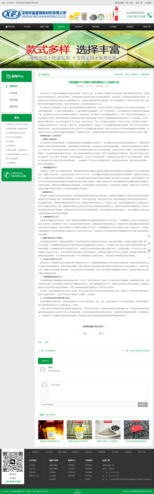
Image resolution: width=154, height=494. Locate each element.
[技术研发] (148, 491)
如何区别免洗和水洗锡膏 (139, 351)
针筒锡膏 (88, 465)
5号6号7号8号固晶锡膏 (14, 137)
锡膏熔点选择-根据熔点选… (51, 441)
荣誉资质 (32, 472)
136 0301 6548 (149, 236)
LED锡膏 (52, 476)
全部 (46, 342)
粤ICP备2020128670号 (41, 491)
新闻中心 (61, 27)
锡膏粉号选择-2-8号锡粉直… (108, 441)
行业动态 (13, 93)
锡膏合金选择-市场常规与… (79, 441)
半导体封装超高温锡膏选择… (136, 441)
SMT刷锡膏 (10, 141)
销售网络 (95, 27)
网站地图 (120, 3)
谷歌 (131, 3)
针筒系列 (78, 27)
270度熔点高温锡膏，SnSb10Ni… (17, 154)
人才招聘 (112, 27)
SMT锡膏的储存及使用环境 (15, 133)
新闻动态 (13, 86)
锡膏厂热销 (44, 27)
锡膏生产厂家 (34, 476)
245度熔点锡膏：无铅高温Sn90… (17, 150)
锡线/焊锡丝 (53, 465)
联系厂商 (139, 3)
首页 (127, 74)
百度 (126, 3)
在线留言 (129, 27)
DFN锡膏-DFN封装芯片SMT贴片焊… (19, 124)
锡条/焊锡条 (53, 469)
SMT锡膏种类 (50, 351)
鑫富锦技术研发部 (137, 491)
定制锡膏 (52, 472)
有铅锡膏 (52, 479)
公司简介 (32, 465)
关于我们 (27, 27)
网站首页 (11, 27)
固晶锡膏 (88, 469)
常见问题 (13, 100)
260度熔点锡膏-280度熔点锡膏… (17, 129)
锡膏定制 (13, 106)
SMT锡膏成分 (10, 146)
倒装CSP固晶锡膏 (12, 159)
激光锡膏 (88, 472)
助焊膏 (87, 479)
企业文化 (32, 469)
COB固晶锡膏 (10, 163)
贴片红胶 (88, 476)
